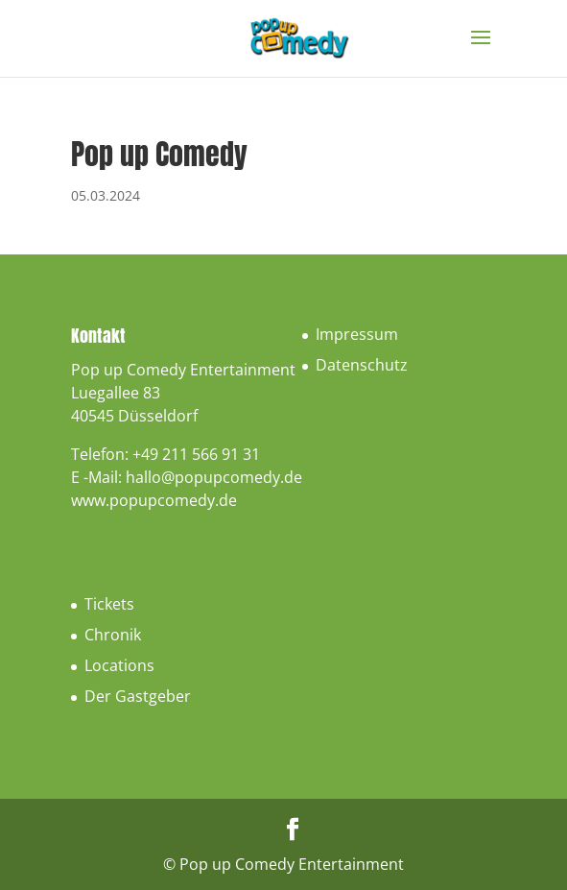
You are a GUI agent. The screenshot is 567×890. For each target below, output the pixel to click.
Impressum (357, 334)
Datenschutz (362, 364)
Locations (119, 665)
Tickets (109, 603)
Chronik (112, 634)
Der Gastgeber (137, 696)
